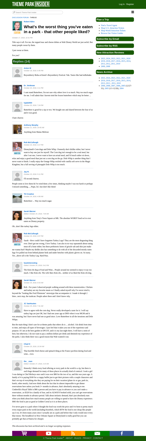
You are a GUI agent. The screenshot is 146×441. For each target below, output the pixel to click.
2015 (123, 61)
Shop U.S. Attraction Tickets (112, 28)
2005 (123, 86)
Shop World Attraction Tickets (113, 30)
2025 (103, 58)
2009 (103, 66)
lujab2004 (28, 103)
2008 (108, 66)
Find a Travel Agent (109, 25)
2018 (108, 61)
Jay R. (26, 172)
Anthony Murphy (31, 125)
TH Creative (29, 194)
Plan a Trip (103, 19)
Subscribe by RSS (107, 45)
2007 (113, 86)
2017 (113, 61)
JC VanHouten (30, 304)
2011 (113, 64)
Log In (122, 4)
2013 (103, 64)
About (69, 438)
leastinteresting (30, 263)
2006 (118, 86)
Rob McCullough (31, 142)
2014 (128, 61)
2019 (103, 61)
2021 (123, 58)
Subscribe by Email (108, 39)
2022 (118, 58)
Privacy (87, 438)
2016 (118, 61)
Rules (77, 438)
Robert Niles (29, 22)
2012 (108, 64)
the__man (28, 361)
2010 (118, 64)
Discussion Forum (20, 17)
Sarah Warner (30, 211)
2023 (113, 58)
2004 (121, 88)
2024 (108, 58)
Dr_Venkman (29, 85)
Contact (98, 438)
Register (130, 4)
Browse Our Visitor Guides (112, 33)
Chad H (27, 344)
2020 (128, 58)
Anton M (27, 68)
